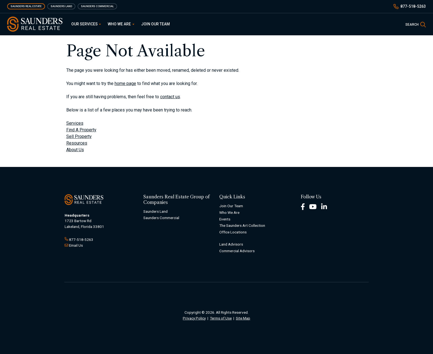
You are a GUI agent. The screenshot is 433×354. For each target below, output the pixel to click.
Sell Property (79, 136)
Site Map (243, 318)
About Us (75, 149)
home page (125, 83)
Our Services (86, 24)
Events (224, 219)
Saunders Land (61, 6)
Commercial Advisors (237, 251)
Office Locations (233, 232)
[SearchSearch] (415, 24)
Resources (76, 143)
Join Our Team (155, 24)
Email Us (76, 245)
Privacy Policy (194, 318)
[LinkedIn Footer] (324, 206)
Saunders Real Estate (26, 6)
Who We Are (121, 24)
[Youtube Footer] (312, 206)
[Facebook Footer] (303, 206)
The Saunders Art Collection (242, 225)
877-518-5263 (413, 6)
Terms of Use (221, 318)
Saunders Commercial (97, 6)
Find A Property (81, 129)
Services (74, 123)
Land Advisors (231, 244)
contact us (170, 96)
